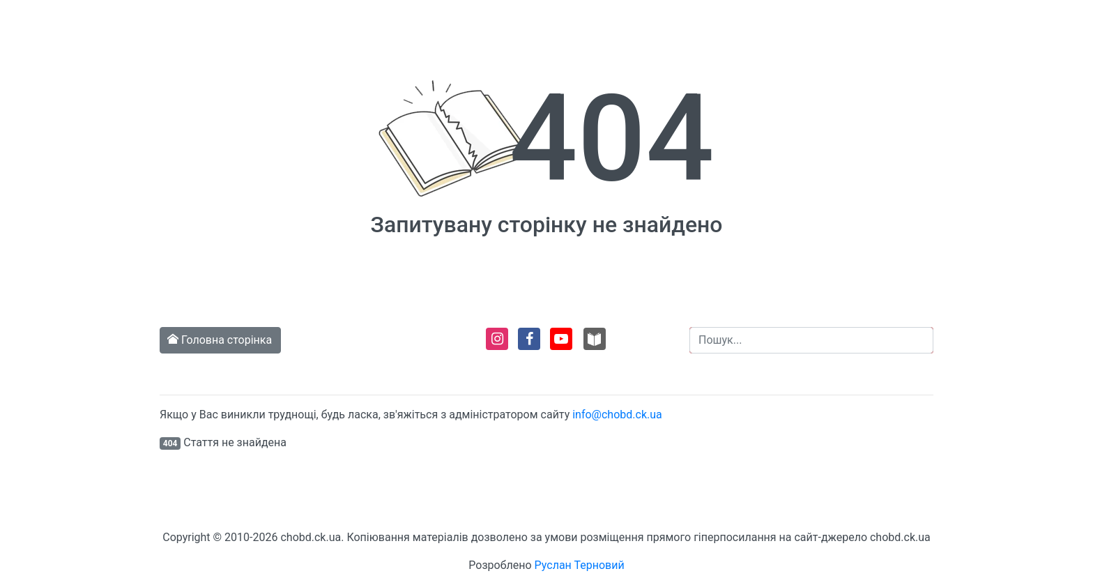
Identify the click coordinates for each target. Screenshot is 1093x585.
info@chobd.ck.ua (617, 414)
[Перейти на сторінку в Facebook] (528, 345)
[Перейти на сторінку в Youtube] (560, 345)
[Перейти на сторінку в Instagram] (496, 345)
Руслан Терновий (580, 565)
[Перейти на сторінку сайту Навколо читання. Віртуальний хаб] (594, 345)
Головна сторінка (220, 340)
